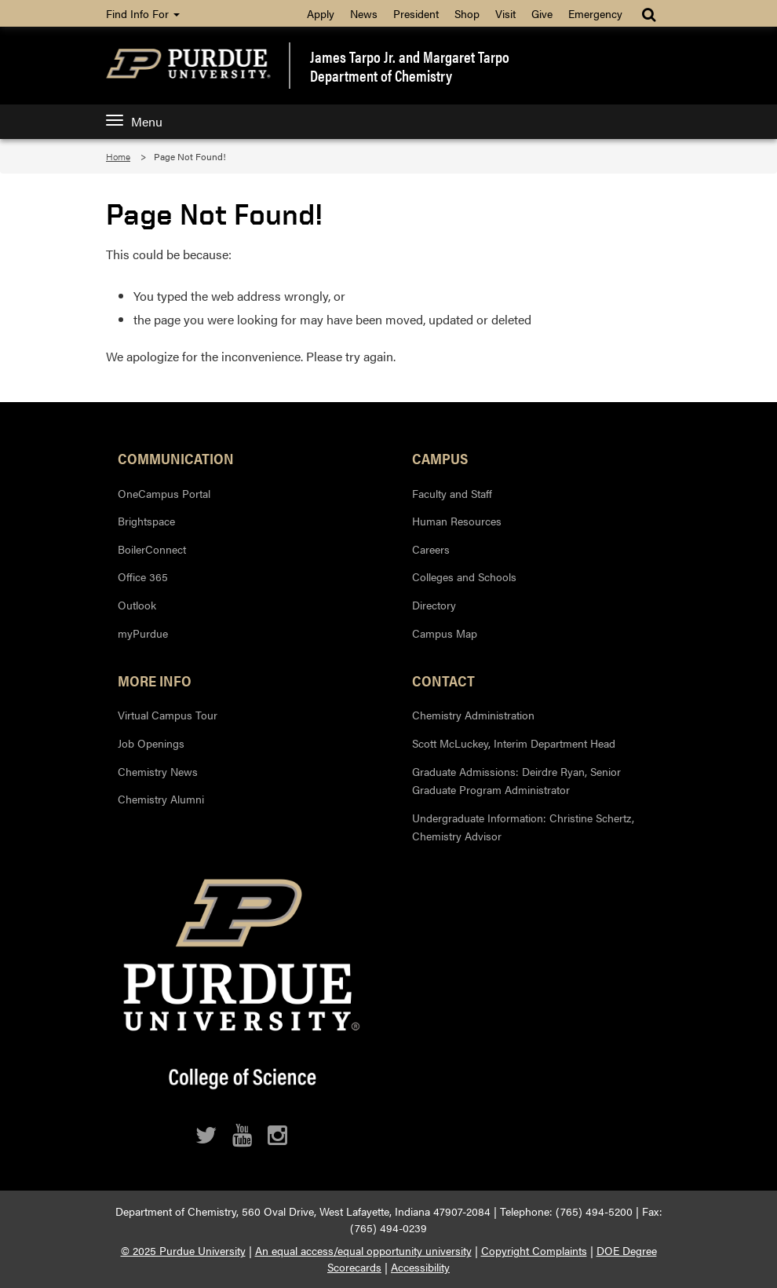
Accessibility (420, 1267)
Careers (431, 549)
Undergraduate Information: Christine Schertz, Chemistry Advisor (523, 827)
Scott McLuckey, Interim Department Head (513, 743)
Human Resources (457, 521)
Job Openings (151, 743)
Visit (505, 13)
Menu (134, 121)
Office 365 (143, 576)
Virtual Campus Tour (167, 715)
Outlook (137, 605)
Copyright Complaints (534, 1250)
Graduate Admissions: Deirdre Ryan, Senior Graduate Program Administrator (516, 780)
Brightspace (146, 521)
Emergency (595, 13)
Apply (320, 13)
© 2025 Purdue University (183, 1250)
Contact (443, 680)
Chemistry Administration (473, 715)
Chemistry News (158, 771)
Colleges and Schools (464, 576)
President (416, 13)
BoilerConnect (152, 549)
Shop (467, 13)
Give (542, 13)
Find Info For (143, 13)
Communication (176, 458)
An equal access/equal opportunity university (363, 1250)
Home (118, 156)
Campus (440, 458)
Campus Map (444, 633)
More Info (155, 680)
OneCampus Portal (164, 493)
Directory (434, 605)
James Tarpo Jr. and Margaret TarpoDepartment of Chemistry (409, 66)
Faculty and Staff (452, 493)
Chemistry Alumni (161, 799)
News (364, 13)
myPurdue (143, 633)
